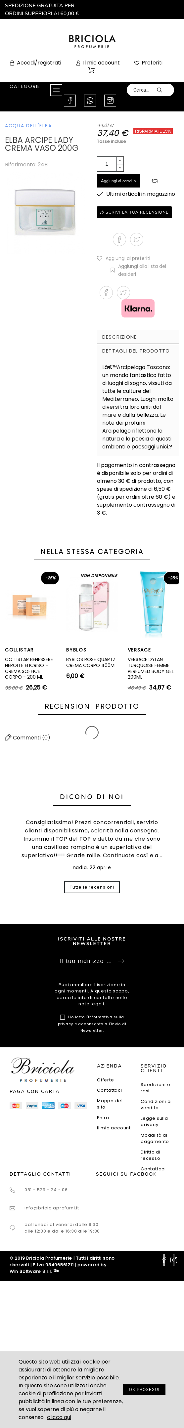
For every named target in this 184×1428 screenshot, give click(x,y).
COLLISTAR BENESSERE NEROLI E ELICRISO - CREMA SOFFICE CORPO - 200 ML (29, 668)
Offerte (105, 1080)
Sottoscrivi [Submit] (120, 961)
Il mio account (114, 1128)
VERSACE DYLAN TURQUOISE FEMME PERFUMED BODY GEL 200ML (151, 668)
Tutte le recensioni (92, 887)
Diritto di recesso (151, 1155)
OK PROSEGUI (144, 1389)
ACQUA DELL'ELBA (28, 125)
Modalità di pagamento (155, 1138)
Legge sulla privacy (154, 1121)
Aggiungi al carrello (118, 181)
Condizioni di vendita (156, 1104)
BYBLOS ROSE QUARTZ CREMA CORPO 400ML (91, 662)
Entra (103, 1117)
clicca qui (59, 1417)
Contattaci (109, 1090)
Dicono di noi (92, 796)
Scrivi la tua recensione (134, 212)
